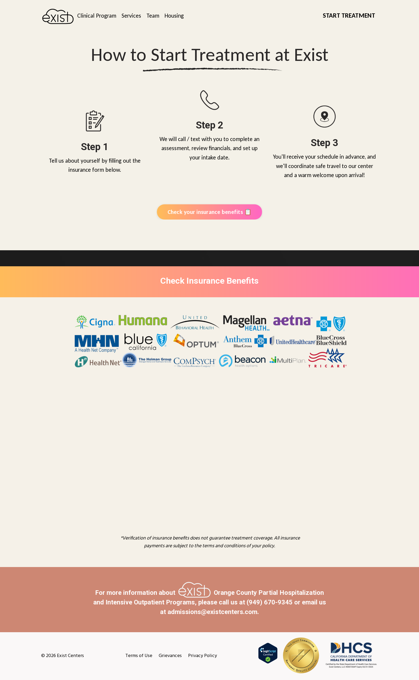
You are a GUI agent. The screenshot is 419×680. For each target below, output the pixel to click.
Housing (174, 15)
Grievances (170, 656)
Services (131, 15)
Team (152, 15)
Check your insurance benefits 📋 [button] (210, 212)
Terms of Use (138, 656)
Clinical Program (96, 15)
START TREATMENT (349, 15)
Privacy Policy (202, 656)
